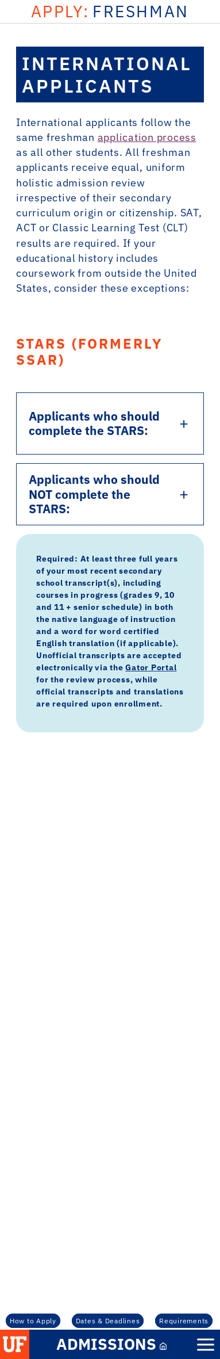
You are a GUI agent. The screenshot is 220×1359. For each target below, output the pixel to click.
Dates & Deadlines (108, 1320)
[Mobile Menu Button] (205, 1344)
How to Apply (33, 1320)
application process (147, 137)
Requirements (184, 1320)
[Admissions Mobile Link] (110, 1344)
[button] (14, 1344)
